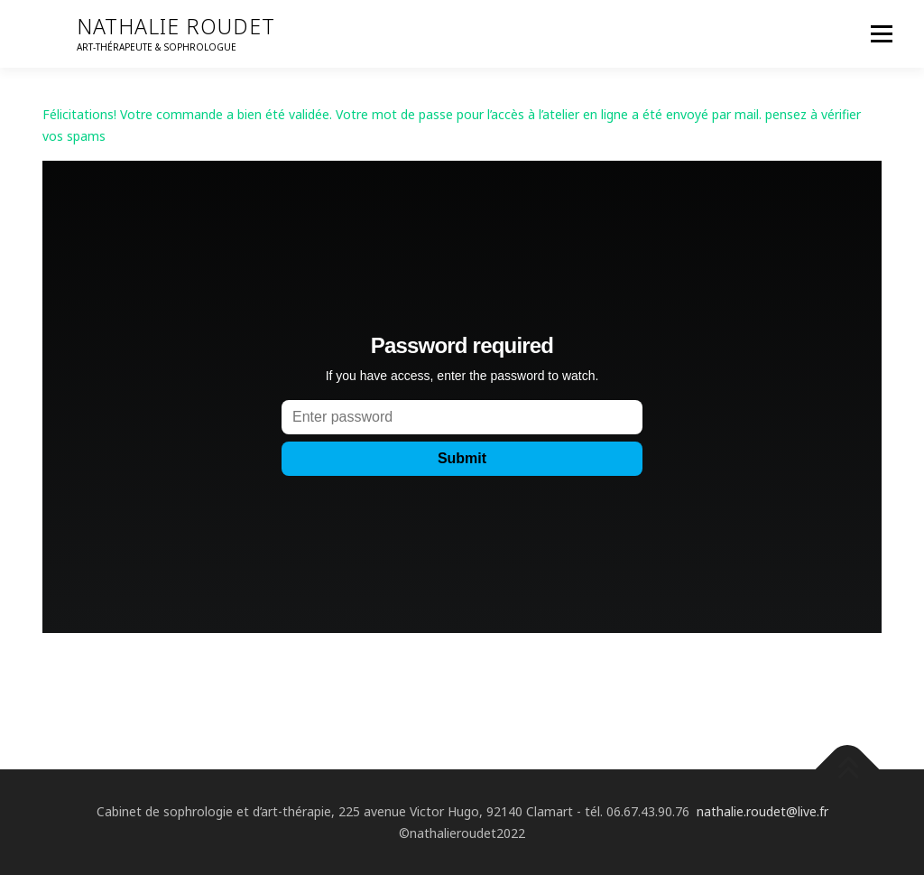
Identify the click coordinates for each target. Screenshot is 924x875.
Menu (881, 33)
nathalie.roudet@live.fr (762, 811)
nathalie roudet (176, 26)
